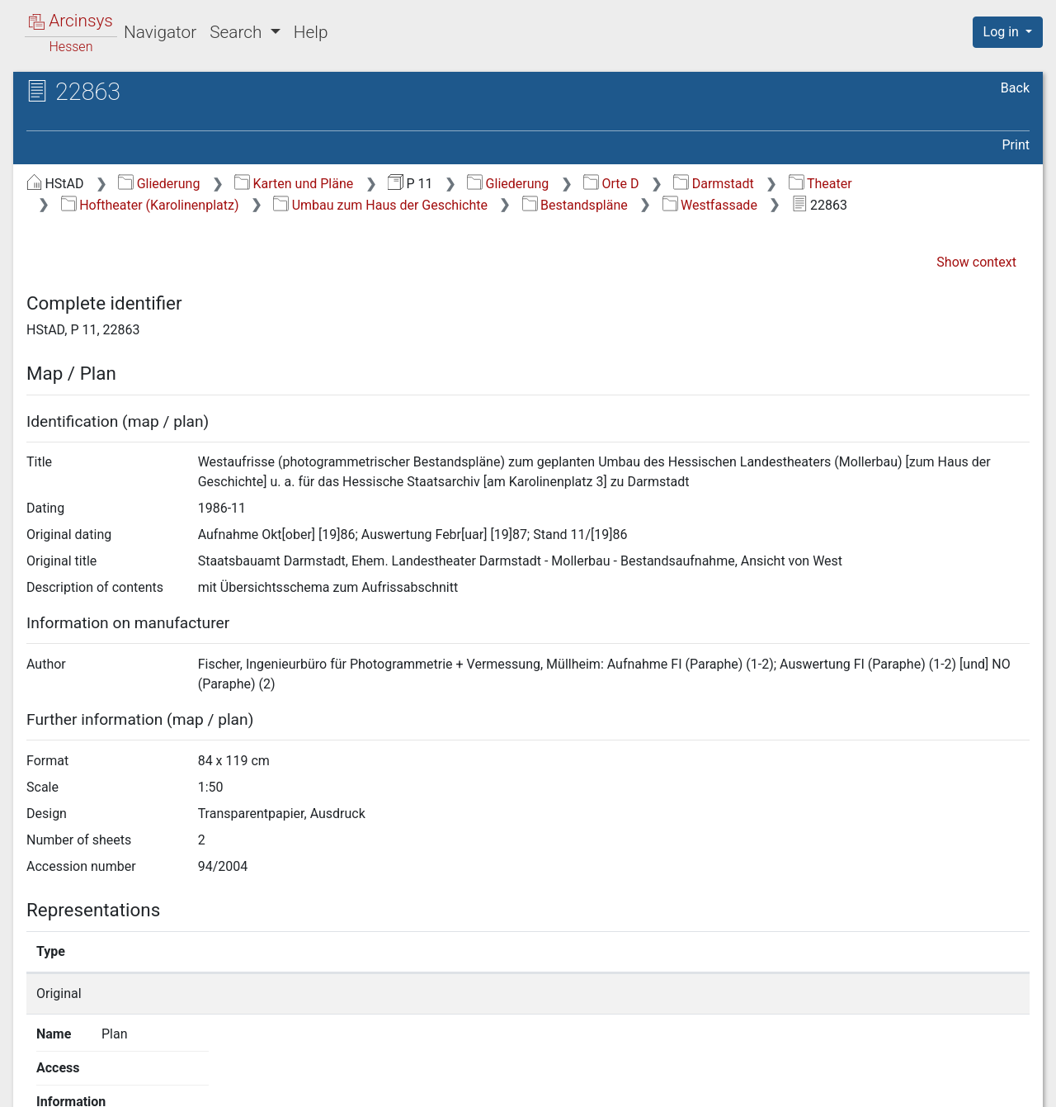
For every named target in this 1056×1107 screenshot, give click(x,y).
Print (1016, 145)
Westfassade (709, 205)
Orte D (611, 184)
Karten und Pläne (293, 184)
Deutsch (98, 1073)
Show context (976, 262)
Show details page (773, 993)
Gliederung (159, 184)
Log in (1002, 32)
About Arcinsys (701, 1084)
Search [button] (238, 32)
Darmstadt (713, 184)
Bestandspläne (575, 205)
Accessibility (913, 1084)
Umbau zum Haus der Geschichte (380, 205)
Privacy (811, 1084)
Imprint (1015, 1084)
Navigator (160, 32)
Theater (820, 184)
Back (1015, 88)
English (37, 1073)
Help (311, 32)
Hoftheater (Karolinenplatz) (150, 205)
